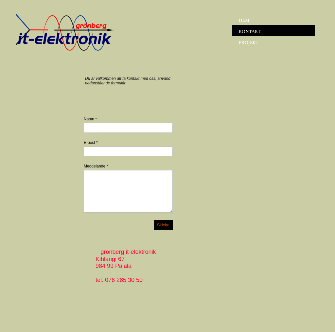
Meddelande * (96, 166)
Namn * (90, 119)
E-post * (91, 142)
